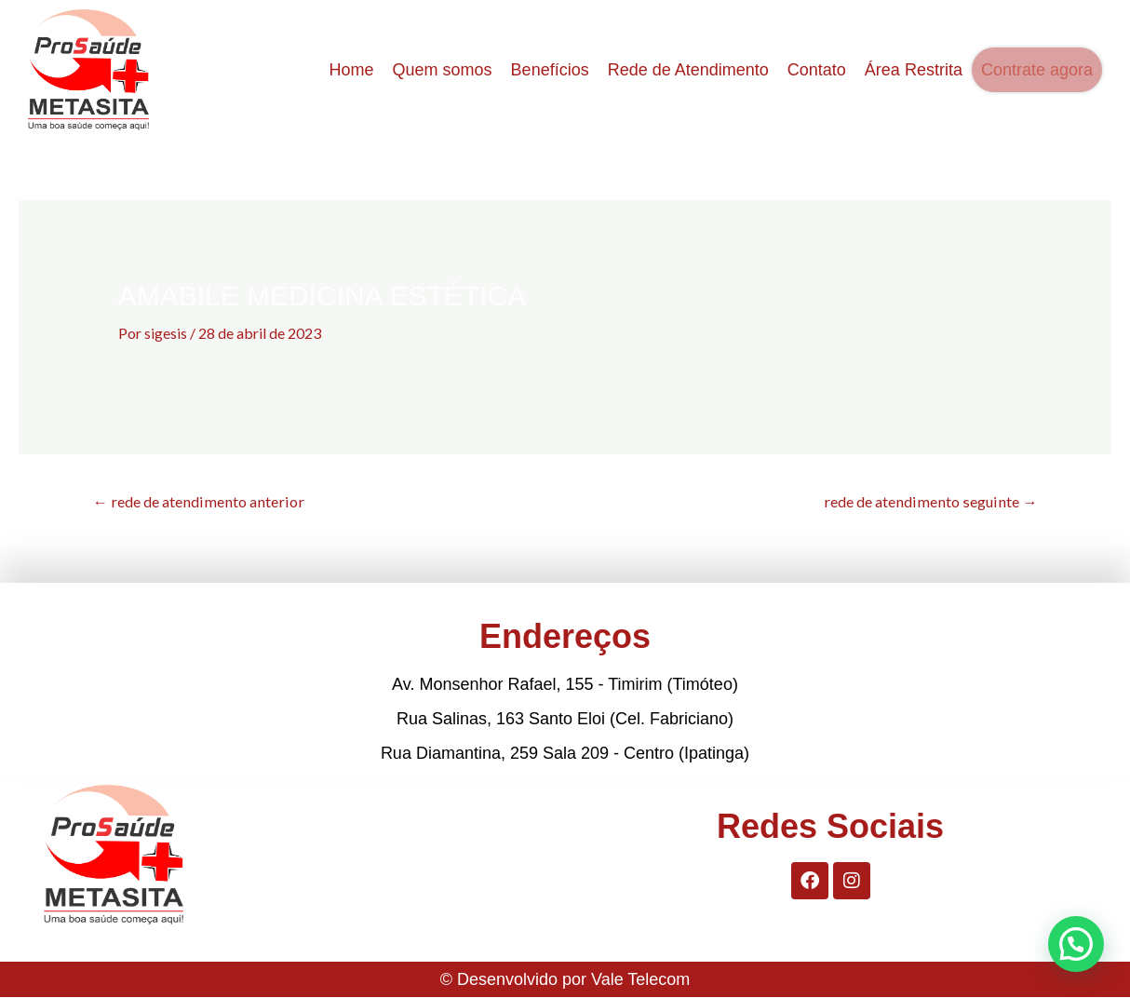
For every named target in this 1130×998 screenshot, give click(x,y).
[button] (1076, 944)
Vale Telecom (640, 980)
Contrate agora (1037, 70)
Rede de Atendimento (688, 70)
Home (352, 70)
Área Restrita (913, 70)
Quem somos (442, 70)
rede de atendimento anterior (206, 501)
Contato (816, 70)
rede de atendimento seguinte (922, 501)
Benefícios (550, 70)
